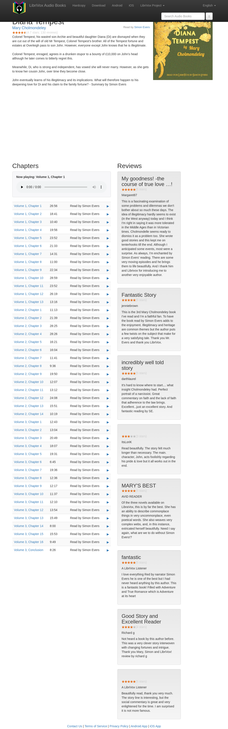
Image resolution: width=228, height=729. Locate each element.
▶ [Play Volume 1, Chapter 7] (108, 254)
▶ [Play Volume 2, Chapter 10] (108, 382)
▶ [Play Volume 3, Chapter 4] (108, 446)
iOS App (155, 726)
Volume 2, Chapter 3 (28, 326)
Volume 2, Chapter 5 (28, 342)
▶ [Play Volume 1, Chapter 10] (108, 278)
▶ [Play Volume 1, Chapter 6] (108, 246)
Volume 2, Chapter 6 (28, 350)
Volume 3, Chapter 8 (28, 478)
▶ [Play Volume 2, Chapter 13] (108, 406)
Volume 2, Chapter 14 (28, 414)
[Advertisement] (114, 125)
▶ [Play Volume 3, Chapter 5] (108, 454)
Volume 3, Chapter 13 (28, 518)
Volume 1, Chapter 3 (28, 222)
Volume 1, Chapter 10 (28, 278)
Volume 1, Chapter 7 (28, 254)
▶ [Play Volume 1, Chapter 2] (108, 214)
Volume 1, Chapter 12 (28, 294)
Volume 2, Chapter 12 (28, 398)
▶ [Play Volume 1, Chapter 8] (108, 262)
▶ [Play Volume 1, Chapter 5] (108, 238)
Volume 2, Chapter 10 (28, 382)
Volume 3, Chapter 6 (28, 462)
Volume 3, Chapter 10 (28, 494)
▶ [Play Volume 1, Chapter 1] (108, 206)
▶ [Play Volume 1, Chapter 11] (108, 286)
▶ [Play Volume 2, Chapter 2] (108, 318)
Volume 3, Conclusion (28, 550)
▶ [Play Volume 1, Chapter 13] (108, 302)
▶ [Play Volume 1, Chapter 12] (108, 294)
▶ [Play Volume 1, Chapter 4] (108, 230)
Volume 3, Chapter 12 (28, 510)
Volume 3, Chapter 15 (28, 534)
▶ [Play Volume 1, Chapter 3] (108, 222)
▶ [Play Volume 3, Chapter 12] (108, 510)
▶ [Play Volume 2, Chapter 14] (108, 414)
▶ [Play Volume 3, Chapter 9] (108, 486)
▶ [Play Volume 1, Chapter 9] (108, 270)
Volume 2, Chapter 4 (28, 334)
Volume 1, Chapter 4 (28, 230)
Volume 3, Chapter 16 (28, 542)
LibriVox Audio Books (47, 5)
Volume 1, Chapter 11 (28, 286)
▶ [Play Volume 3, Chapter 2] (108, 430)
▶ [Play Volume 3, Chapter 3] (108, 438)
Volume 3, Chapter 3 (28, 438)
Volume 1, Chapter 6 (28, 246)
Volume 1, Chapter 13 (28, 302)
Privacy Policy (119, 726)
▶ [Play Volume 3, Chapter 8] (108, 478)
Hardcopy (79, 5)
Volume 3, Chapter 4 (28, 446)
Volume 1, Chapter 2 (28, 214)
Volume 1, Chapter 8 (28, 262)
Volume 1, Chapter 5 (28, 238)
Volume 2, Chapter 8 (28, 366)
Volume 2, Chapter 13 (28, 406)
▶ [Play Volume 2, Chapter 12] (108, 398)
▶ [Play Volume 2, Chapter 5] (108, 342)
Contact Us (74, 726)
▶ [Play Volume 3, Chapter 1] (108, 422)
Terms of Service (95, 726)
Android (117, 5)
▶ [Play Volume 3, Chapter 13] (108, 518)
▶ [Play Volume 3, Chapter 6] (108, 462)
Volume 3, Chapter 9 (28, 486)
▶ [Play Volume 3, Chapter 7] (108, 470)
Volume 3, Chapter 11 (28, 502)
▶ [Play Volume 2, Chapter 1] (108, 310)
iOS (131, 5)
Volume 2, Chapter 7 (28, 358)
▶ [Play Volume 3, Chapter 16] (108, 542)
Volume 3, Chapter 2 (28, 430)
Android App (139, 726)
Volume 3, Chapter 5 (28, 454)
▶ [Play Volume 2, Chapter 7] (108, 358)
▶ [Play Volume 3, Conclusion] (108, 550)
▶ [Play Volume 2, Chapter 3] (108, 326)
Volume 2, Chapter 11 (28, 390)
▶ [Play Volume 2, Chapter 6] (108, 350)
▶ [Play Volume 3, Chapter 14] (108, 526)
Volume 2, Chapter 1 (28, 310)
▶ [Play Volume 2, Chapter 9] (108, 374)
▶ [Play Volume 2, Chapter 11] (108, 390)
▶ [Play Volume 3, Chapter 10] (108, 494)
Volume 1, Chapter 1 (28, 206)
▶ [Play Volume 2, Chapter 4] (108, 334)
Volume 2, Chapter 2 (28, 318)
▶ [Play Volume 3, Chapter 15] (108, 534)
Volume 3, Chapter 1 (28, 422)
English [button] (209, 5)
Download (98, 5)
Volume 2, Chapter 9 (28, 374)
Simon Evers (142, 27)
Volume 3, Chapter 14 (28, 526)
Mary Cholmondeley (29, 28)
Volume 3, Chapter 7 (28, 470)
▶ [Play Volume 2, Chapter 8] (108, 366)
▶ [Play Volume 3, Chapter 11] (108, 502)
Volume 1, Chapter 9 (28, 270)
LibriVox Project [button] (152, 5)
